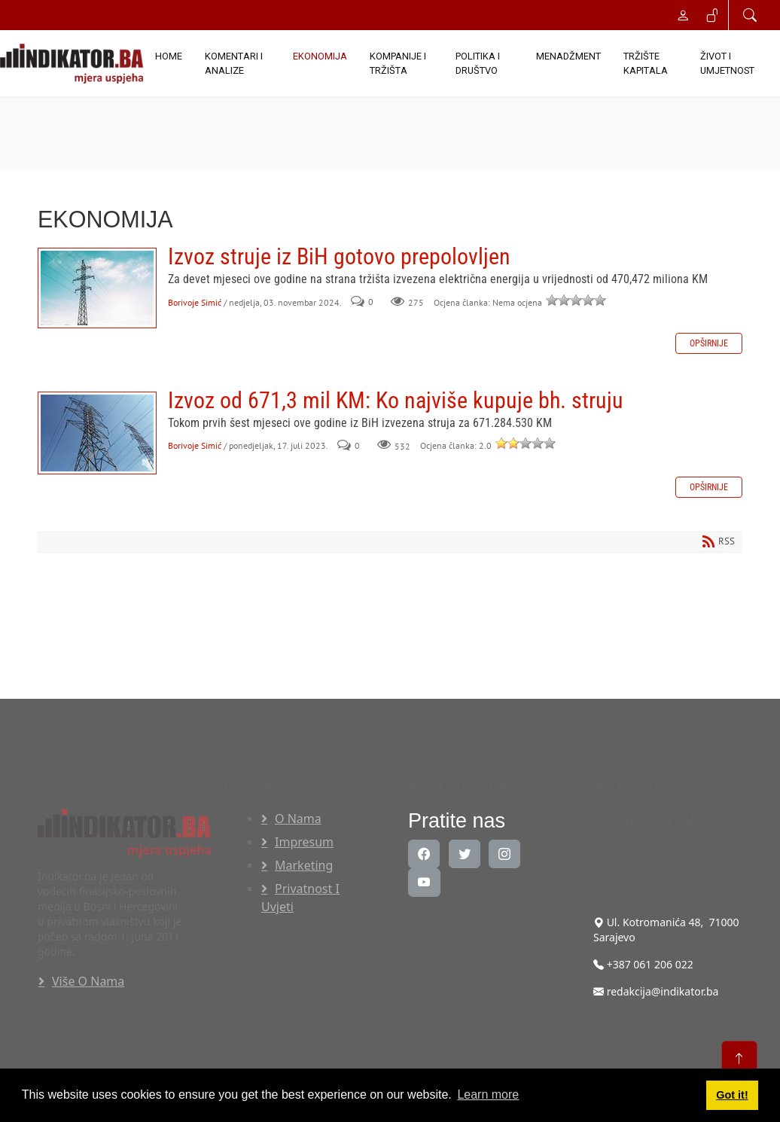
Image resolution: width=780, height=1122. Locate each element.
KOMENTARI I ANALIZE (234, 63)
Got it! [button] (732, 1095)
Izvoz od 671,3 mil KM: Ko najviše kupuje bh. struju (97, 433)
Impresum (304, 842)
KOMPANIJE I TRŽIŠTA (398, 63)
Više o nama (88, 981)
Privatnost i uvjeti (300, 897)
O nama (298, 818)
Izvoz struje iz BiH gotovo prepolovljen (97, 288)
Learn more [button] (488, 1094)
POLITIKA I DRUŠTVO (478, 63)
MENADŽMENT (568, 56)
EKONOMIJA (320, 56)
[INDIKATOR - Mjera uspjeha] (71, 64)
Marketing (304, 865)
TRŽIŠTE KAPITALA (645, 63)
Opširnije (709, 343)
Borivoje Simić (194, 302)
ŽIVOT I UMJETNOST (727, 63)
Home (168, 56)
